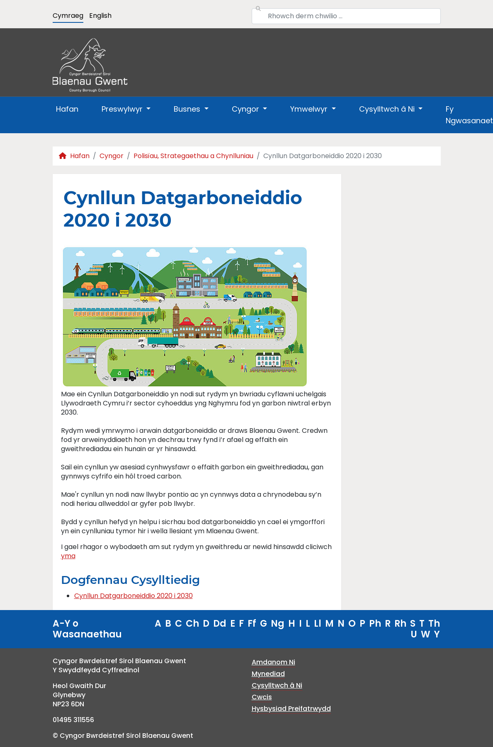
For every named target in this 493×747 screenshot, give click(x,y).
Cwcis (262, 697)
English (100, 15)
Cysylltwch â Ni (277, 685)
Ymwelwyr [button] (310, 109)
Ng (277, 623)
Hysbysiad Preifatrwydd (291, 708)
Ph (375, 623)
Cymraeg (68, 15)
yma (68, 556)
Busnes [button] (188, 109)
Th (434, 623)
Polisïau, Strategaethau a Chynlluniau (193, 156)
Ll (317, 623)
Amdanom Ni (273, 662)
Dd (219, 623)
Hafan (67, 109)
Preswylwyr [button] (123, 109)
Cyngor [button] (246, 109)
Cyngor (112, 156)
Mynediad (268, 674)
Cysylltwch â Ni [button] (388, 109)
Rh (400, 623)
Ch (192, 623)
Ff (252, 623)
